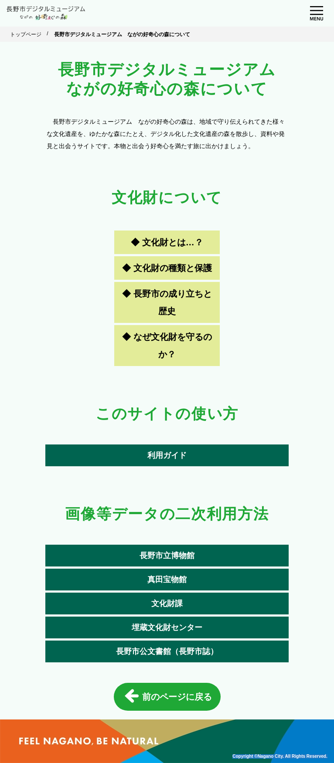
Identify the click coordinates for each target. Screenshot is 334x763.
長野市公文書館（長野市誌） (167, 651)
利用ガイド (167, 455)
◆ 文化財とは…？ (167, 242)
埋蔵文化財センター (167, 627)
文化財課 (167, 603)
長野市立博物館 (167, 555)
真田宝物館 (167, 579)
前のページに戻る (168, 696)
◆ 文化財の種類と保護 (167, 268)
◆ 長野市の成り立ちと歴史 (167, 302)
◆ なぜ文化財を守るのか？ (167, 345)
